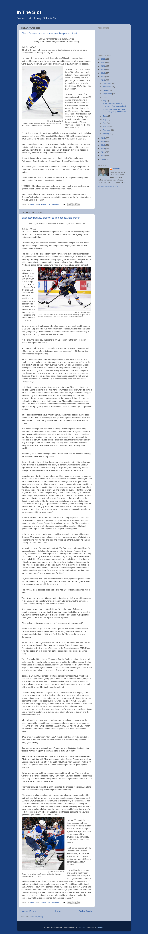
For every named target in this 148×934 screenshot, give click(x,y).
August (106, 97)
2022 (103, 59)
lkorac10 (116, 169)
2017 (103, 77)
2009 (103, 159)
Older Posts (85, 911)
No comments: (54, 204)
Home (57, 911)
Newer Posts (28, 911)
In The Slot (29, 12)
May (105, 120)
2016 (103, 80)
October (106, 90)
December (107, 83)
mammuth (82, 927)
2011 (103, 152)
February (107, 130)
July (105, 101)
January (106, 134)
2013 (103, 145)
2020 (103, 66)
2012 (103, 149)
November (107, 87)
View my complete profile (108, 186)
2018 (103, 73)
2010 (103, 156)
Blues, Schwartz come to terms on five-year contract (49, 33)
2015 (103, 138)
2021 (103, 62)
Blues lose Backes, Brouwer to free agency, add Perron (51, 217)
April (105, 123)
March (105, 127)
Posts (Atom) (37, 917)
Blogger (100, 927)
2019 (103, 70)
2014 (103, 142)
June (105, 116)
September (107, 94)
